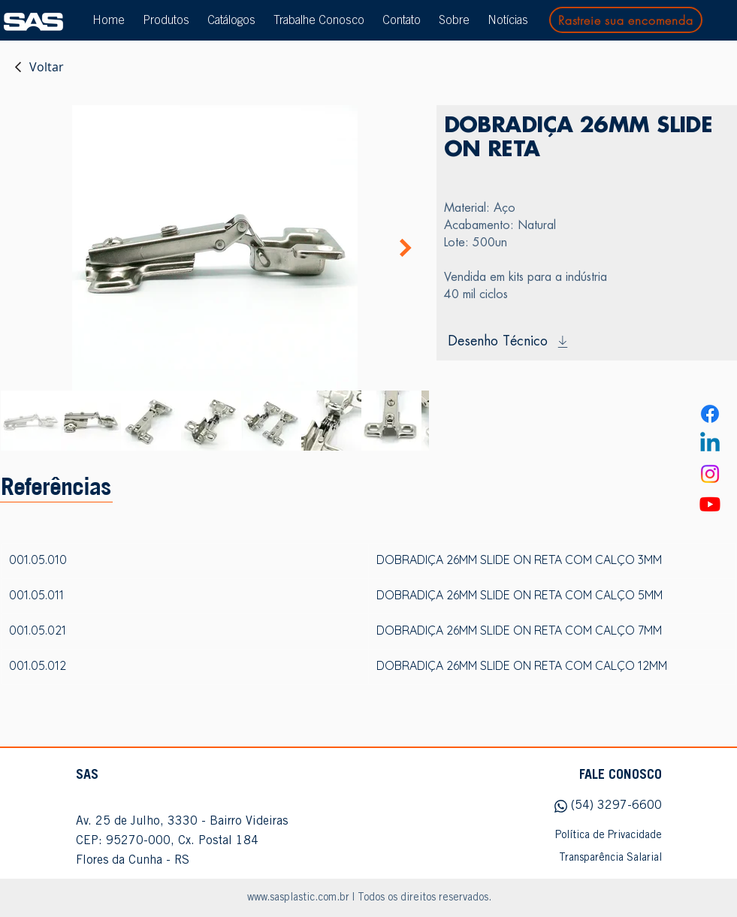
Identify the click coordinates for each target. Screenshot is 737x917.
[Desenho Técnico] (587, 342)
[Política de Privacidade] (587, 836)
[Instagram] (710, 474)
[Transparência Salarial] (587, 858)
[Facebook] (710, 414)
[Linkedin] (710, 444)
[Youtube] (710, 504)
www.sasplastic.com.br (298, 898)
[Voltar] (38, 67)
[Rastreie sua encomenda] (625, 20)
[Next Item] (406, 248)
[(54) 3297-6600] (587, 806)
